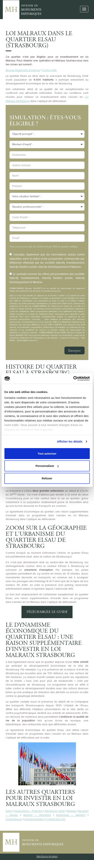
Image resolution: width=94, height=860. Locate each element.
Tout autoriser (47, 453)
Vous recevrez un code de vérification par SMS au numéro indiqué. (43, 246)
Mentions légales (47, 856)
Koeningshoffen (34, 819)
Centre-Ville (49, 70)
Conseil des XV (55, 819)
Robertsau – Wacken (70, 815)
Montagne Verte (55, 811)
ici (42, 319)
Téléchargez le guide (47, 612)
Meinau (71, 811)
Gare (9, 811)
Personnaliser (47, 465)
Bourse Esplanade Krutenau (23, 70)
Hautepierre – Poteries (28, 811)
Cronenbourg (14, 819)
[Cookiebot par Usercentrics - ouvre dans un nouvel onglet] (73, 378)
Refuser (47, 478)
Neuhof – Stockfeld (37, 815)
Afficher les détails (69, 441)
